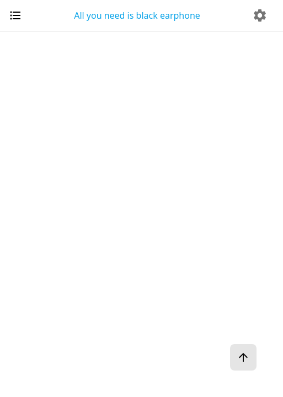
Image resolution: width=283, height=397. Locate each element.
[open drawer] (15, 15)
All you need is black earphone (137, 15)
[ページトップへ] (243, 357)
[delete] (259, 15)
